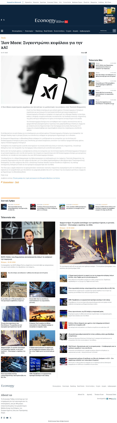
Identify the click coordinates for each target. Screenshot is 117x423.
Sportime (43, 2)
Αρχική (89, 394)
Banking (39, 31)
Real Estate (48, 31)
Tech (3, 37)
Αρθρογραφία (85, 31)
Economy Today (52, 2)
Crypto (68, 31)
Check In (86, 2)
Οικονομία (29, 31)
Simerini (36, 2)
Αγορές (75, 31)
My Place (108, 2)
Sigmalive (28, 2)
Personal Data (111, 394)
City (60, 2)
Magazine (94, 2)
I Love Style (67, 2)
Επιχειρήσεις (17, 31)
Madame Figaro (77, 2)
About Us (80, 394)
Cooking (101, 2)
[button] (2, 30)
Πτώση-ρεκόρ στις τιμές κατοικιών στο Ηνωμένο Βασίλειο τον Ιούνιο (36, 178)
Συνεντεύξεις (59, 31)
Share (84, 53)
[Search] (105, 30)
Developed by (106, 399)
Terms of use (99, 394)
